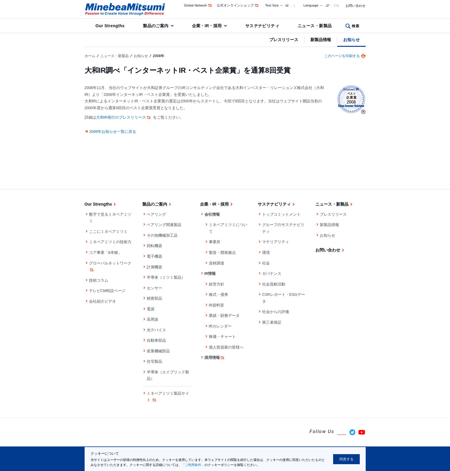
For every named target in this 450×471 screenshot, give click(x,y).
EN (336, 6)
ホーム (90, 56)
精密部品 (154, 298)
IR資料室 (216, 305)
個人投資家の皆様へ (226, 347)
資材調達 (216, 263)
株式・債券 (218, 294)
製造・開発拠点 (222, 252)
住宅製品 (154, 361)
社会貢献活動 (273, 284)
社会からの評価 (275, 311)
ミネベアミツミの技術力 (110, 242)
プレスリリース (283, 39)
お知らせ (351, 39)
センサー (154, 288)
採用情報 (214, 357)
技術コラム (98, 280)
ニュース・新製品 (315, 25)
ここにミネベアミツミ (108, 231)
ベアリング (156, 214)
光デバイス (156, 330)
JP (327, 6)
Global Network (198, 5)
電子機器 (154, 256)
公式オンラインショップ (238, 5)
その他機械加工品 (162, 235)
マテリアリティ (275, 242)
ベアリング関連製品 (164, 224)
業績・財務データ (224, 315)
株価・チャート (222, 336)
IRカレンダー (220, 326)
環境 (266, 252)
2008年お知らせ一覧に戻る (112, 131)
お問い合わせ (356, 5)
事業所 (214, 242)
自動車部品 (156, 340)
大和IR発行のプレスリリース (124, 117)
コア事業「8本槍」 (105, 252)
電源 (150, 309)
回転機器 (154, 245)
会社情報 (212, 214)
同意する (346, 459)
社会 (266, 263)
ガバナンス (271, 273)
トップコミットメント (281, 214)
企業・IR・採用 (207, 25)
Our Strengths (110, 25)
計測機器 (154, 267)
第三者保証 (271, 322)
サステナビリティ (262, 25)
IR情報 (210, 273)
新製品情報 (320, 39)
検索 (355, 26)
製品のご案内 (156, 25)
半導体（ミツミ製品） (166, 277)
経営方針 (216, 284)
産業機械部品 (158, 351)
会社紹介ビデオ (102, 301)
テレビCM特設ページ (107, 290)
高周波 (152, 319)
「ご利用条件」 (193, 465)
